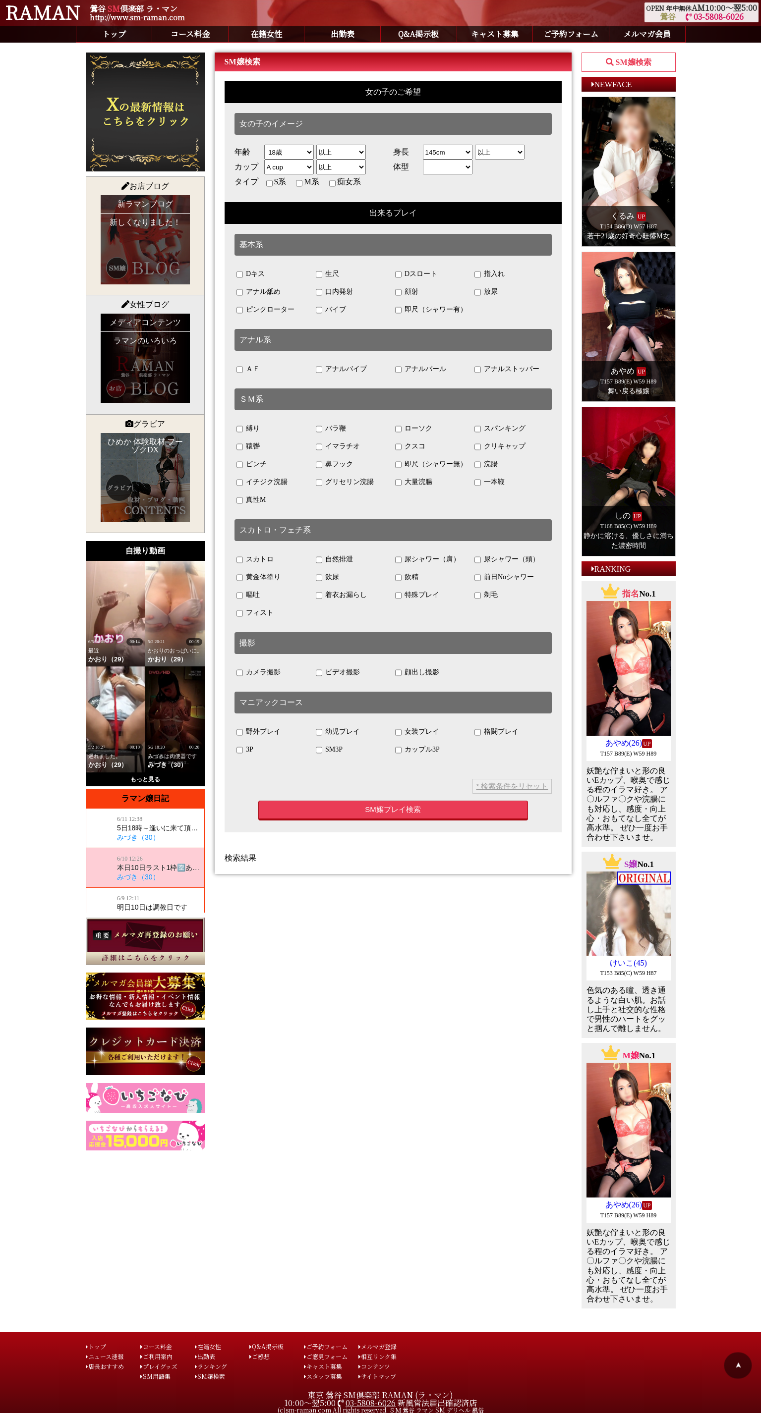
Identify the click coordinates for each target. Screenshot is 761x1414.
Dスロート (416, 274)
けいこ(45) (628, 963)
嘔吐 (248, 595)
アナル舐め (258, 292)
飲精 (407, 577)
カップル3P (417, 750)
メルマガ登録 (377, 1346)
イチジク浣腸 (262, 482)
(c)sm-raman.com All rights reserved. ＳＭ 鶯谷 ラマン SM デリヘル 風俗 (381, 1410)
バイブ (331, 310)
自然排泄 (334, 559)
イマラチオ (338, 446)
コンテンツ (374, 1366)
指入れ (489, 274)
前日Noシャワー (504, 577)
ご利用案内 (156, 1356)
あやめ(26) (624, 743)
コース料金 (190, 34)
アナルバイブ (341, 369)
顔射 (407, 292)
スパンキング (500, 429)
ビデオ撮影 (338, 672)
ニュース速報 (104, 1356)
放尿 (486, 292)
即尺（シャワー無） (431, 464)
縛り (248, 429)
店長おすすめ (105, 1366)
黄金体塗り (258, 577)
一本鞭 (489, 482)
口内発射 (334, 292)
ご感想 (259, 1356)
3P (244, 750)
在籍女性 (266, 34)
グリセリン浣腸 (345, 482)
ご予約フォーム (570, 34)
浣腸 (486, 464)
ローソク (414, 429)
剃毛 (486, 595)
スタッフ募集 (323, 1376)
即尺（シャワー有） (431, 310)
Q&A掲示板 (418, 34)
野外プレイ (258, 732)
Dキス (250, 274)
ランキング (211, 1366)
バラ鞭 (331, 429)
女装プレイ (417, 732)
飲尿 (328, 577)
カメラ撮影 (258, 672)
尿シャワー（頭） (507, 559)
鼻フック (334, 464)
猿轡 (248, 446)
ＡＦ (248, 369)
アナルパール (421, 369)
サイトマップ (377, 1376)
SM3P (329, 750)
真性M (251, 500)
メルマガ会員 (647, 34)
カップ (246, 167)
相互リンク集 (377, 1356)
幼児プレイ (338, 732)
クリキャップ (500, 446)
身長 (401, 152)
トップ (114, 34)
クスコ (410, 446)
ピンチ (251, 464)
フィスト (255, 613)
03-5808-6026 (715, 16)
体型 (401, 167)
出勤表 (342, 34)
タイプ (246, 181)
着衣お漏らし (341, 595)
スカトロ (255, 559)
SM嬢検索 (210, 1376)
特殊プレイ (417, 595)
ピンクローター (265, 310)
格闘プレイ (496, 732)
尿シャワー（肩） (428, 559)
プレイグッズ (158, 1366)
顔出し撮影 (417, 672)
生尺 (328, 274)
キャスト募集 (495, 34)
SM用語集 (155, 1376)
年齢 (242, 152)
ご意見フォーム (326, 1356)
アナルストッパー (507, 369)
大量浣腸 (414, 482)
